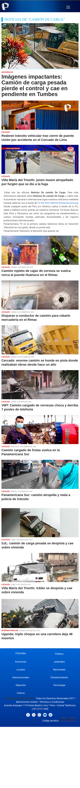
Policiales (21, 653)
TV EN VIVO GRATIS (48, 203)
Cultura (21, 693)
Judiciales (59, 661)
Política (59, 653)
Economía (20, 661)
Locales (21, 669)
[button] (68, 7)
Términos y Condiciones (51, 702)
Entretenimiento (59, 677)
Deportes (21, 685)
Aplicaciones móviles (27, 702)
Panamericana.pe (68, 203)
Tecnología (59, 685)
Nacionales (59, 669)
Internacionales (20, 677)
